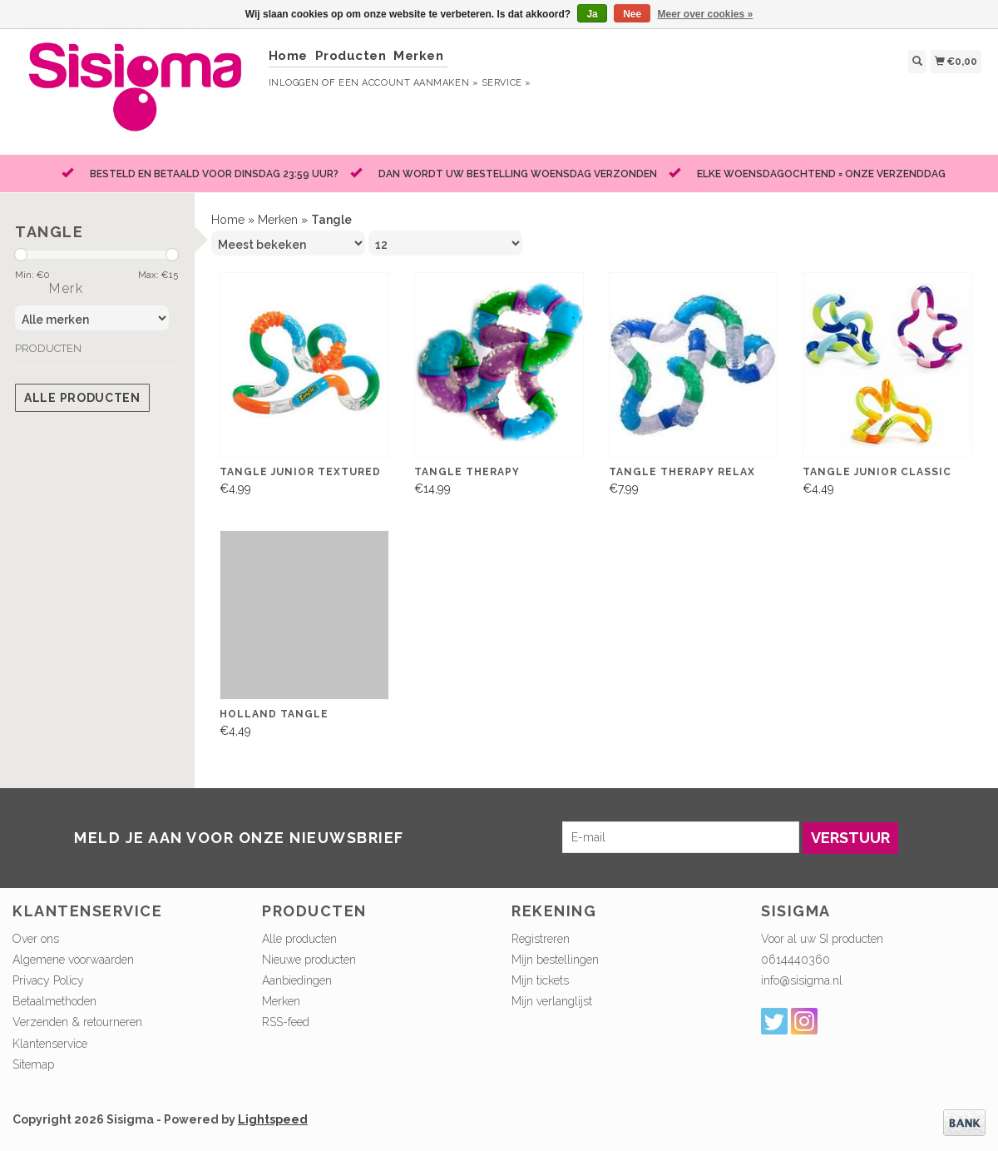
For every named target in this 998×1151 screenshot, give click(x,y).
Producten (351, 55)
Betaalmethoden (54, 1001)
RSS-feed (285, 1022)
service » (506, 82)
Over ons (35, 938)
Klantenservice (49, 1043)
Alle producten (82, 397)
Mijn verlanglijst (551, 1001)
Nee (632, 14)
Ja (591, 14)
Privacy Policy (48, 980)
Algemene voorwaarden (73, 959)
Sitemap (33, 1064)
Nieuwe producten (309, 959)
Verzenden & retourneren (77, 1022)
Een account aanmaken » (408, 82)
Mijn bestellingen (555, 959)
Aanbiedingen (297, 980)
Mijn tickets (540, 980)
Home (288, 55)
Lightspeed (273, 1119)
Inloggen (294, 82)
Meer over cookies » (705, 14)
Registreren (540, 938)
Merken (418, 55)
